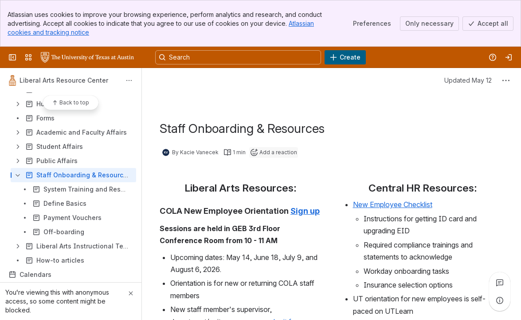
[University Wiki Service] (87, 57)
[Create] (345, 57)
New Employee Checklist (392, 204)
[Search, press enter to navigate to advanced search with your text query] (238, 57)
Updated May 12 (468, 80)
